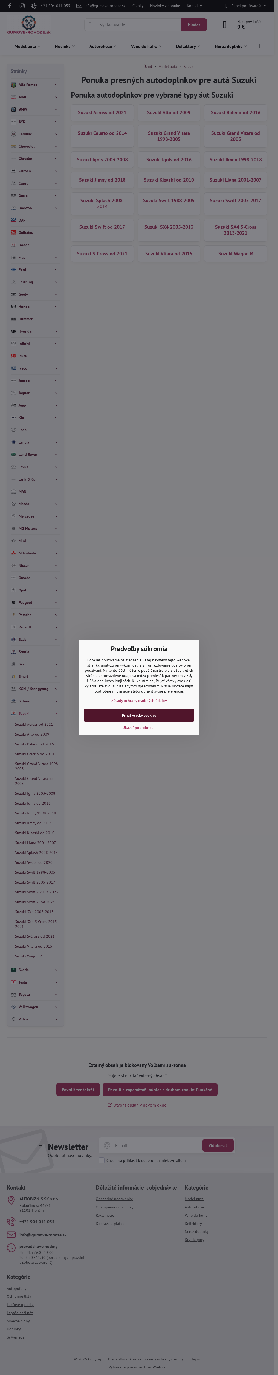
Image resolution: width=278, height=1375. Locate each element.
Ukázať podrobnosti (139, 727)
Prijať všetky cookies (139, 715)
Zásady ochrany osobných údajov (139, 700)
